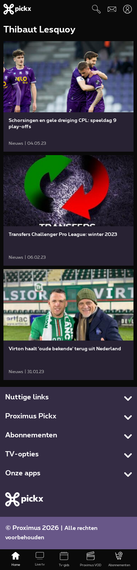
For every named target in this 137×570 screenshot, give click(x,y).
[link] (68, 96)
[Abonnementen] (119, 559)
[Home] (15, 559)
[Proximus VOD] (90, 559)
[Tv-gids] (64, 559)
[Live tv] (40, 559)
